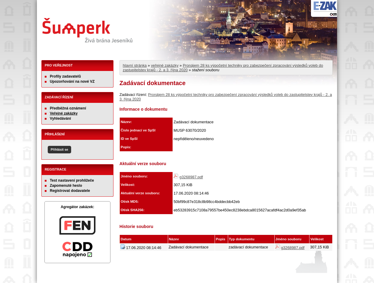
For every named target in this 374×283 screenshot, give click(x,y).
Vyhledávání (60, 118)
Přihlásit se (59, 149)
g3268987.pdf (191, 177)
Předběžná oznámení (68, 108)
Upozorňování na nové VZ (72, 81)
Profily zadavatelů (65, 76)
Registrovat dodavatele (70, 191)
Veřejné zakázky (64, 113)
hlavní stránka (135, 65)
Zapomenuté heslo (66, 185)
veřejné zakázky (165, 65)
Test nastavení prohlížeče (72, 180)
